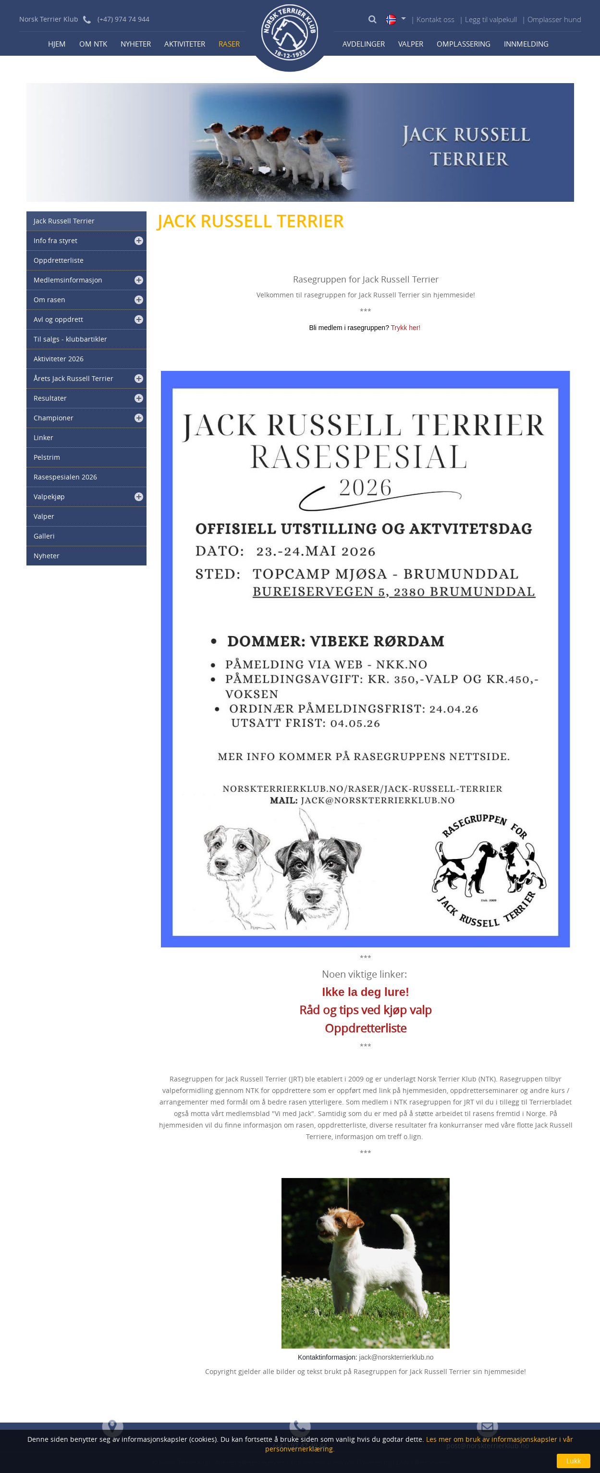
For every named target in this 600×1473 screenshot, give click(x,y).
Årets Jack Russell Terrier (73, 378)
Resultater (50, 398)
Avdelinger (364, 44)
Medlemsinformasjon (68, 279)
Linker (43, 437)
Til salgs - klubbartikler (70, 339)
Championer (53, 417)
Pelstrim (47, 457)
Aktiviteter (184, 44)
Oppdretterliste (59, 260)
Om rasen (49, 299)
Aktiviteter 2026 (59, 358)
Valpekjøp (49, 496)
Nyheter (136, 44)
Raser (229, 44)
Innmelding (526, 44)
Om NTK (93, 44)
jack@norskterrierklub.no (396, 1357)
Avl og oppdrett (58, 319)
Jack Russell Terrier (64, 220)
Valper (410, 44)
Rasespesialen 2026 (65, 476)
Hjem (57, 44)
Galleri (44, 535)
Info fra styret (55, 240)
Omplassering (463, 44)
